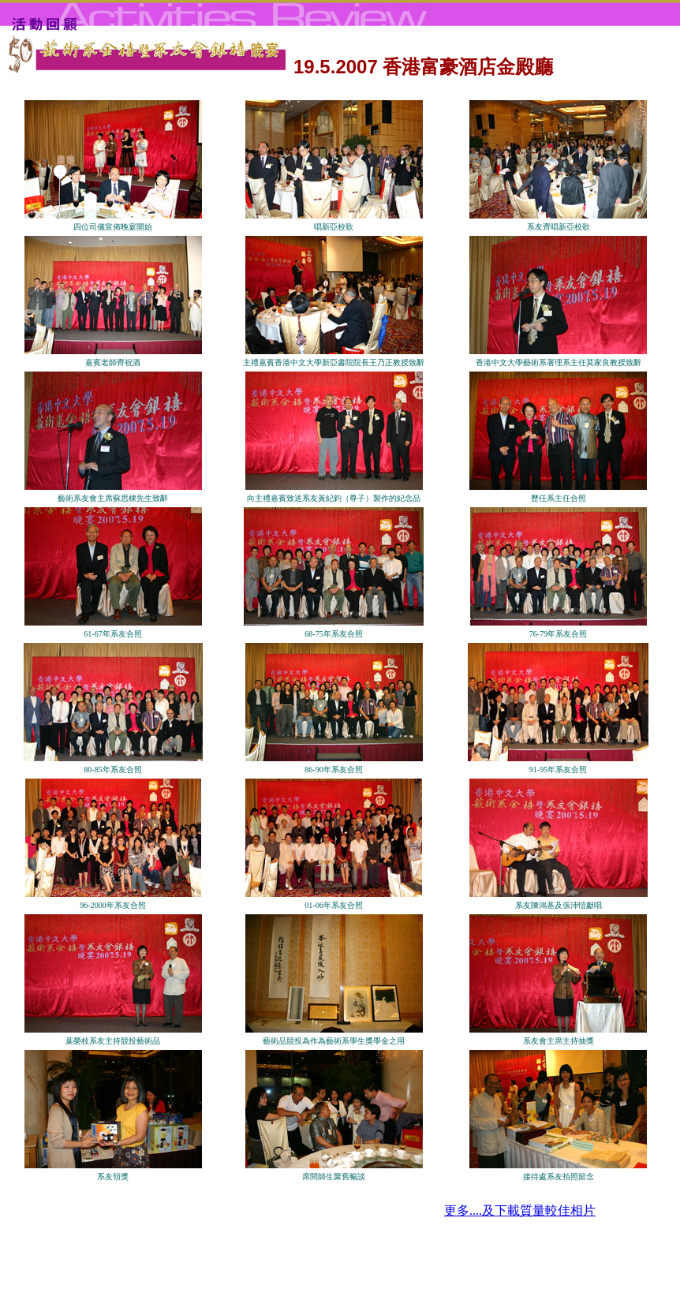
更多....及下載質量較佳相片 (520, 1210)
